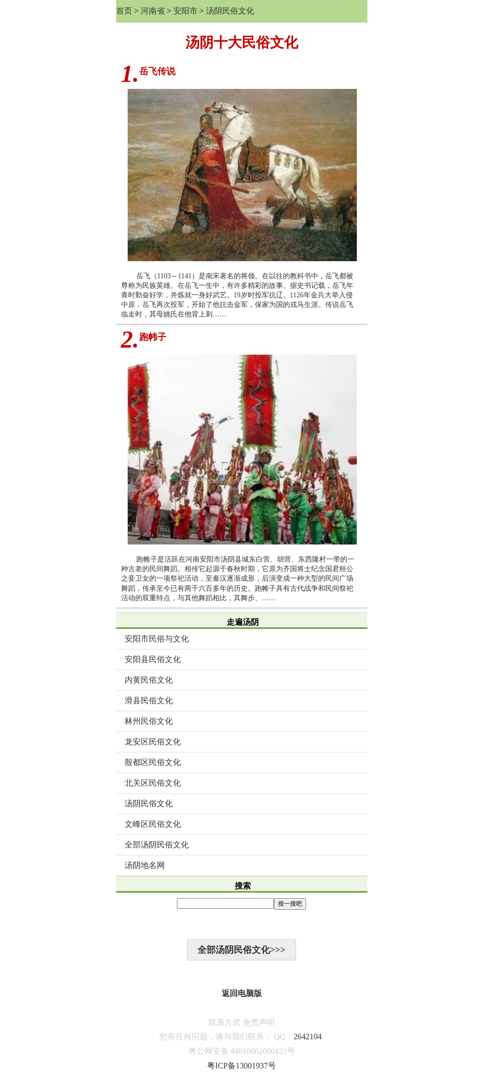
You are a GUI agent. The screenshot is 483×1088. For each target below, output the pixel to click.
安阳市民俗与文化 (157, 638)
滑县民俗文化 (149, 700)
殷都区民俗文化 (153, 762)
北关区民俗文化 (153, 783)
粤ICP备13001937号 (241, 1065)
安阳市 (185, 11)
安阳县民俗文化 (153, 659)
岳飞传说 (157, 71)
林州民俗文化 (149, 721)
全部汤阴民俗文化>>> (241, 950)
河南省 (153, 11)
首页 (124, 11)
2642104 (308, 1036)
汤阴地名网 (145, 865)
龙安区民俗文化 (153, 741)
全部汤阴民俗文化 (157, 844)
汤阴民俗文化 (230, 11)
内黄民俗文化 (149, 680)
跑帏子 (152, 337)
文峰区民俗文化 (153, 824)
